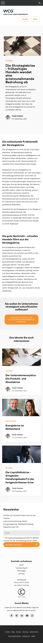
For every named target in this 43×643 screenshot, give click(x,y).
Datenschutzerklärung (16, 538)
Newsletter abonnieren (13, 545)
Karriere (25, 19)
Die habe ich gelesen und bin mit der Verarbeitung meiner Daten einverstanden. (21, 541)
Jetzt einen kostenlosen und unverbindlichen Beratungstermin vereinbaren (21, 319)
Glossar (18, 632)
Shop (35, 19)
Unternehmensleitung (10, 215)
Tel (39, 3)
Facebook (11, 615)
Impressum (26, 636)
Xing (16, 615)
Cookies (7, 632)
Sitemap (25, 632)
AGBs (33, 636)
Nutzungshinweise (14, 636)
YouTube (27, 615)
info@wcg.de (21, 580)
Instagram (32, 615)
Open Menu (3, 3)
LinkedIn (22, 615)
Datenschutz (34, 632)
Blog (13, 632)
